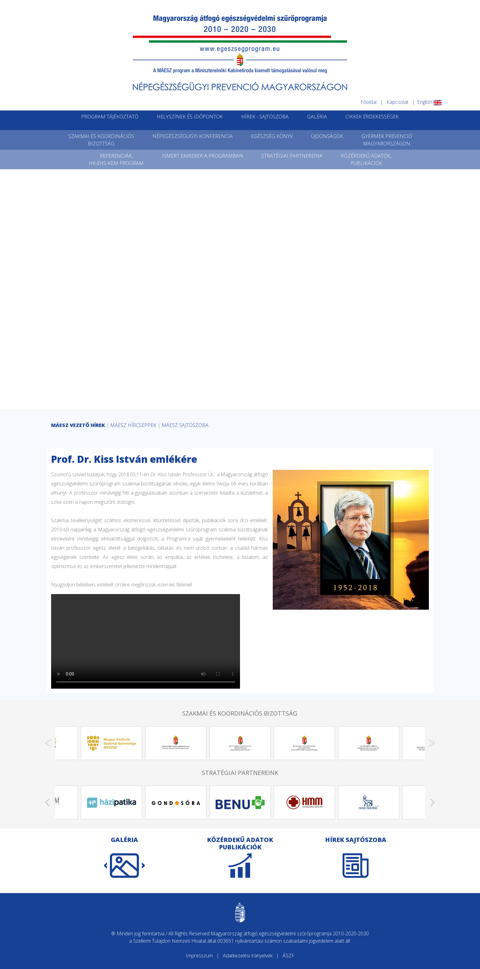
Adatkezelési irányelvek (247, 955)
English (429, 102)
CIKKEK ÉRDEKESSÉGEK (372, 116)
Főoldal (369, 102)
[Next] (431, 743)
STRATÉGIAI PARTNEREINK (292, 155)
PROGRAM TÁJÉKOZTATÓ (109, 116)
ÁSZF (288, 955)
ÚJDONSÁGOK (327, 136)
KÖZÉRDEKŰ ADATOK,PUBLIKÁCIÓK (366, 159)
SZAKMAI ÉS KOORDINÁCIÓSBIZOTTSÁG (101, 140)
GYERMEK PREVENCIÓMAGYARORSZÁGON (387, 140)
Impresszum (199, 955)
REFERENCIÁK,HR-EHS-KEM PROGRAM (116, 159)
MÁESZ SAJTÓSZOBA (185, 425)
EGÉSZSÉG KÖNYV (272, 136)
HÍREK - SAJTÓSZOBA (265, 116)
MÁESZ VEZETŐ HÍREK (78, 425)
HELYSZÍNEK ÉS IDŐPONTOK (190, 116)
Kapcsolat (397, 102)
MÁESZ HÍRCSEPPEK (133, 425)
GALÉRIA (317, 116)
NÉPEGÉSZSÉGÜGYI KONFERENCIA (192, 136)
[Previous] (48, 743)
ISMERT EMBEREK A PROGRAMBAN (202, 155)
